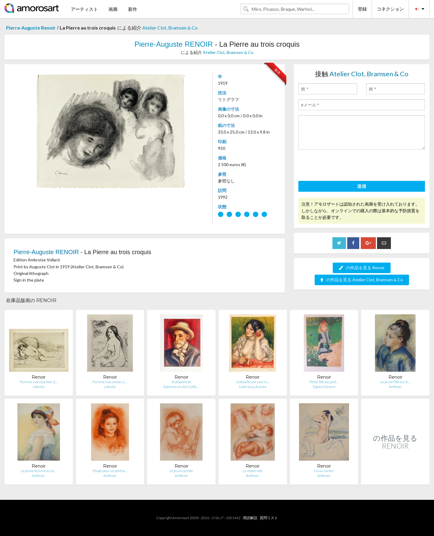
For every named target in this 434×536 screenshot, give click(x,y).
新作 (132, 9)
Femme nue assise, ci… (110, 382)
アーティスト (84, 9)
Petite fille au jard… (324, 382)
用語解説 (250, 518)
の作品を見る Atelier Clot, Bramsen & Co (362, 279)
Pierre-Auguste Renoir (31, 27)
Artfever (395, 386)
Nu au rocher (324, 470)
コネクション (390, 8)
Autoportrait (181, 382)
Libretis (38, 386)
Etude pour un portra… (110, 470)
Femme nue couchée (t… (39, 382)
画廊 (113, 9)
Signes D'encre (324, 386)
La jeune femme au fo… (38, 470)
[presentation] (344, 166)
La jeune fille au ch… (395, 382)
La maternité (253, 470)
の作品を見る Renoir (362, 267)
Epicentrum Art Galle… (181, 386)
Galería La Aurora (252, 386)
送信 (361, 186)
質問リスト (269, 518)
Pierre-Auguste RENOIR (173, 44)
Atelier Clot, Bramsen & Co (170, 27)
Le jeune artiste (181, 470)
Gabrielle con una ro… (252, 382)
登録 (362, 8)
